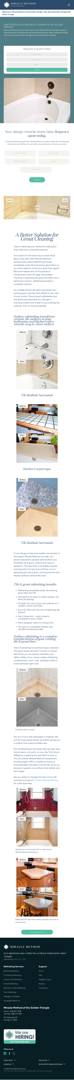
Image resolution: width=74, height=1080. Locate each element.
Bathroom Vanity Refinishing (14, 988)
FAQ (40, 975)
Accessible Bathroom (12, 1001)
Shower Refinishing (11, 984)
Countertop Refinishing (12, 975)
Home (41, 971)
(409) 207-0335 (20, 959)
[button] (69, 4)
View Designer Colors (37, 932)
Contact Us (43, 988)
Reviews (42, 984)
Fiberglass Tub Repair (12, 996)
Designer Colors (45, 979)
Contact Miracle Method (46, 780)
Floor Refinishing (10, 992)
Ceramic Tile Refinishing (13, 979)
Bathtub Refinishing (11, 971)
